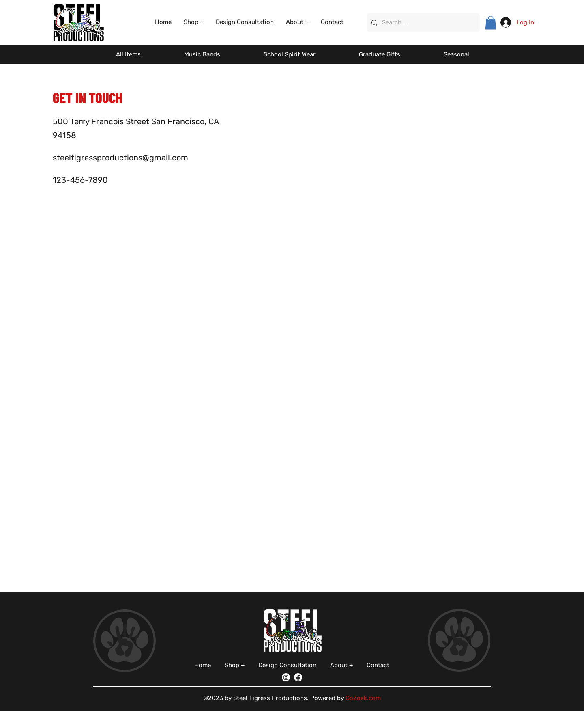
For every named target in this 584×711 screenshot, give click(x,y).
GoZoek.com (363, 698)
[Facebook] (298, 677)
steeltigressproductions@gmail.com (120, 157)
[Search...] (422, 22)
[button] (194, 22)
